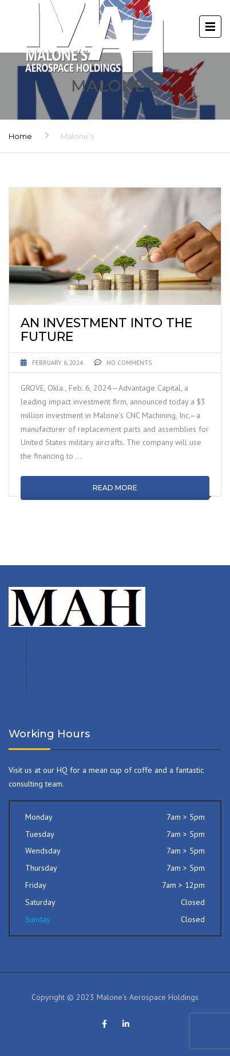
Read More (115, 487)
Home (20, 136)
